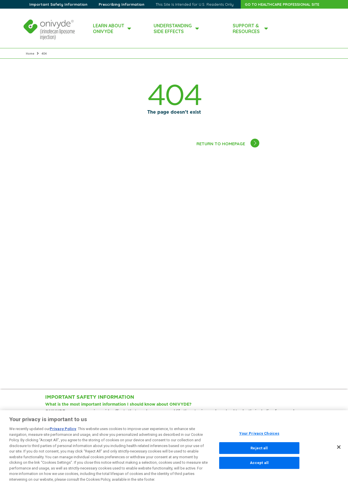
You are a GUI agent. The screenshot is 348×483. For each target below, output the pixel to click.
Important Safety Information (58, 4)
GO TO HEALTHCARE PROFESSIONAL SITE (282, 4)
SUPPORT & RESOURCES (246, 28)
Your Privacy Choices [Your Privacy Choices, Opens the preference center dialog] (259, 436)
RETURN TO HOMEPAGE (220, 144)
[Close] (338, 450)
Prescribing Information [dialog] (121, 4)
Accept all (259, 465)
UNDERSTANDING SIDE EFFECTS (173, 28)
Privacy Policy (63, 431)
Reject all (259, 450)
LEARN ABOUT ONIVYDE (108, 28)
